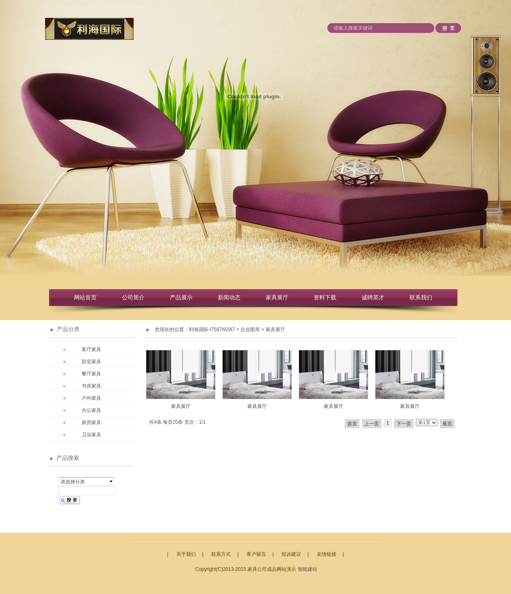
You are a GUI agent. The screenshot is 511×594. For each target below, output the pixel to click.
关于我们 (186, 554)
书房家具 (91, 386)
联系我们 (420, 297)
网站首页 (85, 297)
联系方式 (221, 554)
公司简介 (133, 297)
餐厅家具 (91, 374)
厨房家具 (91, 422)
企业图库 (250, 329)
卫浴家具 (91, 435)
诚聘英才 (373, 297)
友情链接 (326, 554)
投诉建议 (291, 554)
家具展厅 (277, 297)
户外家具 (91, 398)
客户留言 (256, 554)
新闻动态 (229, 297)
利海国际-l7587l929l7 (212, 329)
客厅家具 (91, 349)
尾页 (447, 424)
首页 (352, 424)
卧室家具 (91, 361)
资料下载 (325, 297)
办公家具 (91, 410)
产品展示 (181, 297)
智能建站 (307, 569)
